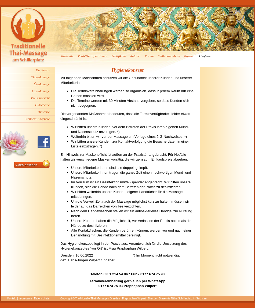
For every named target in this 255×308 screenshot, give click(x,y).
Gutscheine (42, 105)
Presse (149, 56)
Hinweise (44, 112)
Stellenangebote (169, 56)
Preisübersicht (40, 98)
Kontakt (11, 298)
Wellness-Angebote (37, 119)
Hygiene (204, 56)
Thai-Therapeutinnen (92, 56)
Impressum (25, 298)
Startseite (67, 56)
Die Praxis (43, 70)
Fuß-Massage (41, 91)
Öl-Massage (42, 84)
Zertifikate (118, 56)
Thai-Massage (40, 77)
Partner (189, 56)
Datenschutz (41, 298)
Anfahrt (135, 56)
